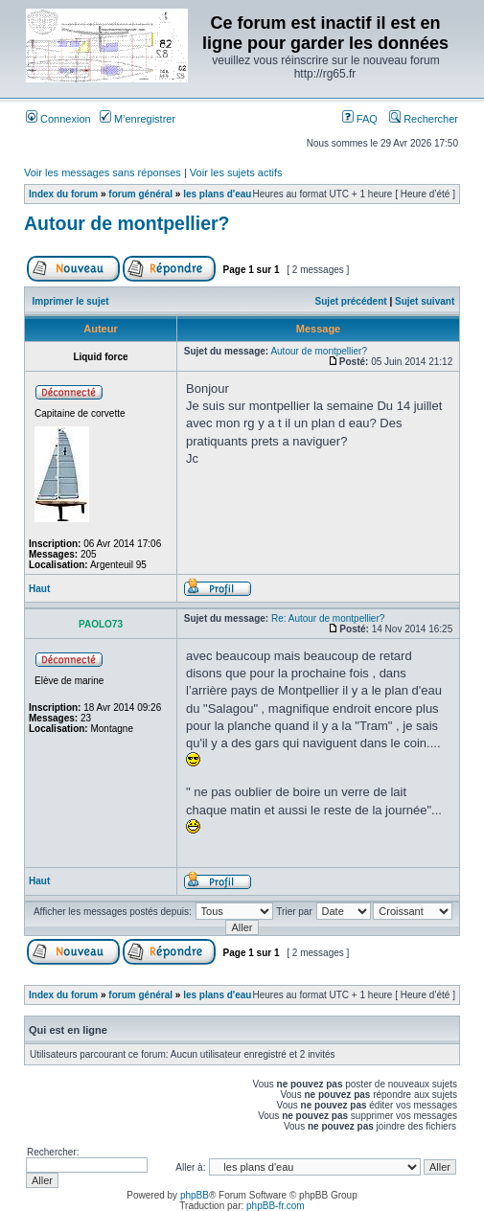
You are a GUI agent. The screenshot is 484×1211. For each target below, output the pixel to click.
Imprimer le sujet (71, 301)
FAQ (360, 119)
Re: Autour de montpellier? (327, 618)
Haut (39, 588)
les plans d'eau (217, 194)
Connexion (58, 119)
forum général (140, 194)
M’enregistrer (137, 119)
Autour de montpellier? (127, 223)
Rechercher (423, 119)
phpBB (194, 1195)
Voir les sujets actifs (236, 172)
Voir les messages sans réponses (102, 172)
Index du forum (63, 194)
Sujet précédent (351, 301)
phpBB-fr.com (275, 1205)
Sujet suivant (424, 301)
